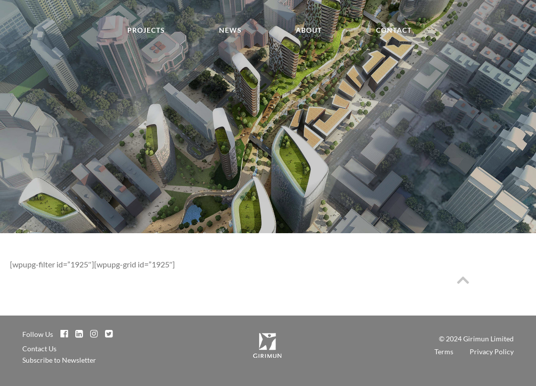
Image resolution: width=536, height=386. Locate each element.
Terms (443, 351)
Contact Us (39, 348)
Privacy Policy (492, 351)
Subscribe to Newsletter (59, 360)
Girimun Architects (30, 35)
